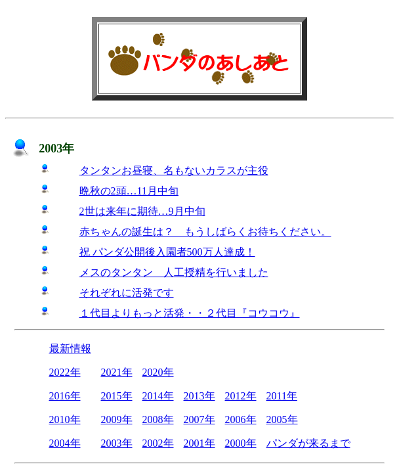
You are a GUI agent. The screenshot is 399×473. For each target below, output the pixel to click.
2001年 (199, 443)
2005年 (282, 419)
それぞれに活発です (126, 292)
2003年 (117, 443)
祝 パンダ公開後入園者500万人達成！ (167, 252)
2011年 (281, 395)
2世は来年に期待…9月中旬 (142, 211)
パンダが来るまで (308, 443)
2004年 (65, 443)
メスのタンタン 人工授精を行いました (173, 272)
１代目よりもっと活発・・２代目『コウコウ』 (189, 313)
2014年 (158, 395)
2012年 (241, 395)
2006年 (241, 419)
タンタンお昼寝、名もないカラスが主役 (173, 170)
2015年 (117, 395)
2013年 (199, 395)
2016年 (65, 395)
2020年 (158, 372)
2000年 (241, 443)
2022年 (65, 372)
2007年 (199, 419)
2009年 (117, 419)
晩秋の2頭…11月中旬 (128, 190)
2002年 (158, 443)
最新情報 (70, 348)
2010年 (65, 419)
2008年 (158, 419)
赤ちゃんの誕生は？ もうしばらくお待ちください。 (205, 231)
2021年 (117, 372)
